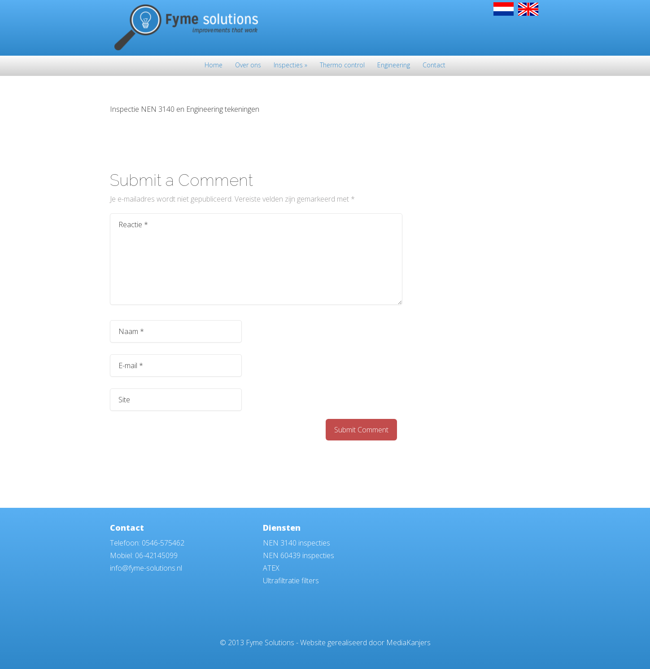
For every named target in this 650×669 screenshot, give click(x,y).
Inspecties (290, 65)
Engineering (393, 65)
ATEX (271, 568)
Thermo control (342, 65)
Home (213, 65)
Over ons (248, 65)
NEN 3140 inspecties (296, 543)
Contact (434, 65)
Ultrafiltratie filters (291, 580)
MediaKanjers (408, 642)
